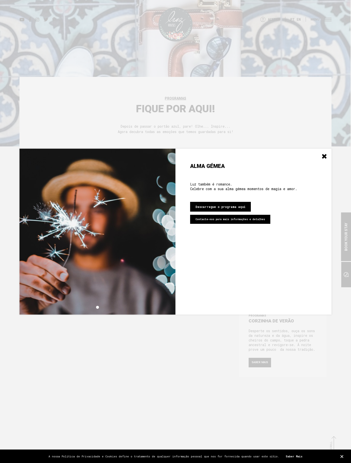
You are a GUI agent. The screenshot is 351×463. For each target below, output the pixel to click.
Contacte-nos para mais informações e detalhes (230, 219)
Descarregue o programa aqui (220, 207)
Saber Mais (294, 456)
